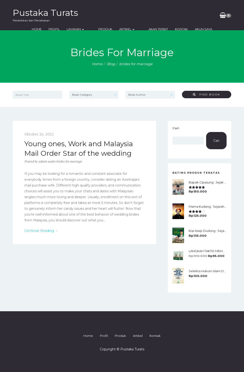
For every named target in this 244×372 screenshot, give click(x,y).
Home (44, 29)
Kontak (174, 29)
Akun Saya (196, 29)
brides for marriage (69, 161)
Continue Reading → (41, 231)
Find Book (206, 94)
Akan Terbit (151, 29)
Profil (61, 29)
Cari (175, 128)
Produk (105, 29)
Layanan (82, 29)
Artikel (126, 29)
